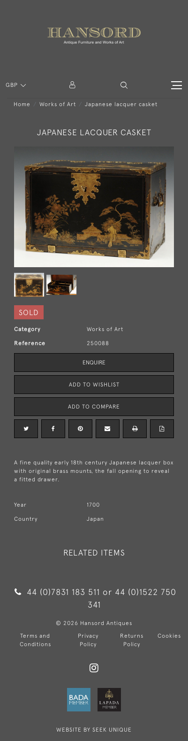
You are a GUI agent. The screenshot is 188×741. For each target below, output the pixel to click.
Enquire (94, 362)
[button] (124, 85)
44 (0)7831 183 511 (57, 592)
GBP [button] (13, 85)
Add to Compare (94, 406)
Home (22, 104)
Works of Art (57, 104)
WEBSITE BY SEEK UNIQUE (94, 729)
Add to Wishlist (94, 384)
